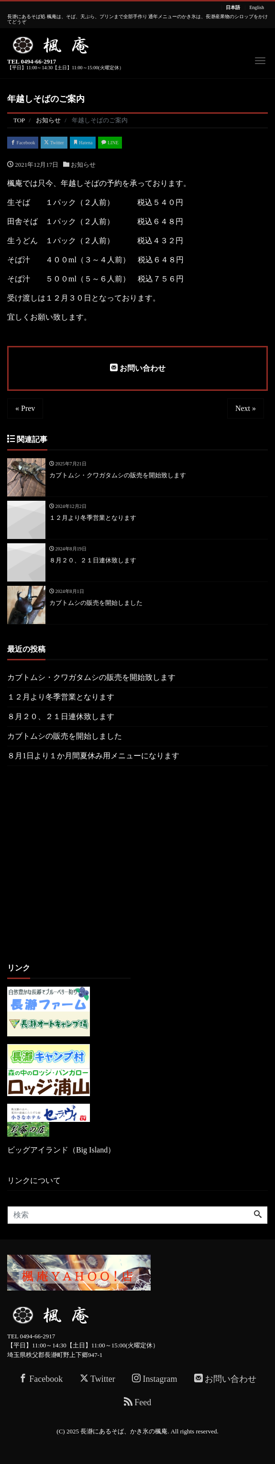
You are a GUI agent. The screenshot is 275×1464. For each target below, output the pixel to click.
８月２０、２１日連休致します (60, 716)
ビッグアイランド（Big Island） (61, 1150)
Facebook (23, 142)
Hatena (83, 142)
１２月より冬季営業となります (60, 697)
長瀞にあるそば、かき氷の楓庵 (123, 1431)
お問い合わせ (137, 368)
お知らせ (83, 164)
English (256, 7)
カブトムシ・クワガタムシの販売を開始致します (91, 677)
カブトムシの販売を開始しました (64, 736)
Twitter (54, 142)
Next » (245, 408)
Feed (138, 1402)
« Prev (25, 408)
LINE (109, 142)
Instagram (154, 1379)
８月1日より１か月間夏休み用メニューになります (93, 756)
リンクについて (34, 1180)
